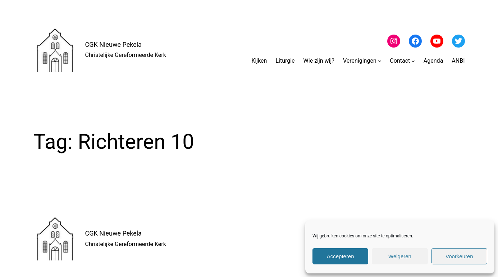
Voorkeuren (459, 256)
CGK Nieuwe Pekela (113, 44)
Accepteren (340, 256)
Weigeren (399, 256)
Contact (400, 60)
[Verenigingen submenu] (380, 61)
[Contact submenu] (413, 61)
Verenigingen (359, 60)
